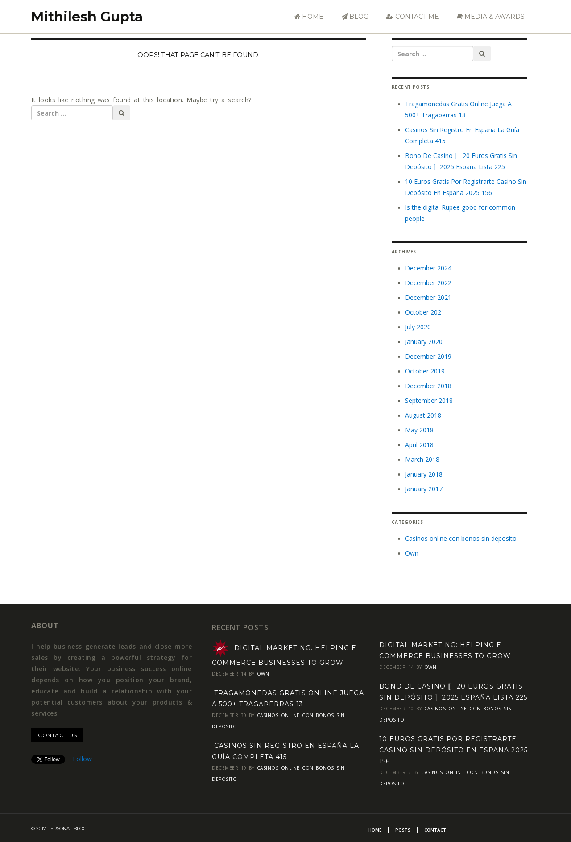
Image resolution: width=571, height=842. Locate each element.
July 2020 (418, 327)
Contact (435, 830)
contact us (57, 735)
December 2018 (428, 386)
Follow (82, 759)
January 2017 (424, 489)
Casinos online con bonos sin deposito (461, 538)
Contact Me (412, 16)
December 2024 (428, 268)
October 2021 (425, 312)
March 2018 (422, 459)
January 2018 (424, 474)
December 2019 (428, 356)
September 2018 (429, 400)
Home (308, 16)
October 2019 (425, 371)
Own (411, 553)
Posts (402, 830)
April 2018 (419, 444)
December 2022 (428, 282)
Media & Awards (491, 16)
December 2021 (428, 297)
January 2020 (424, 341)
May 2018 (419, 430)
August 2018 (423, 415)
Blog (354, 16)
